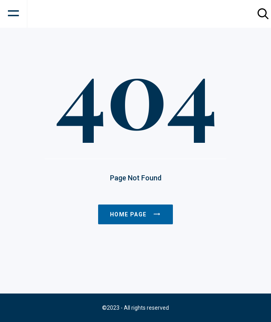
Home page (135, 214)
